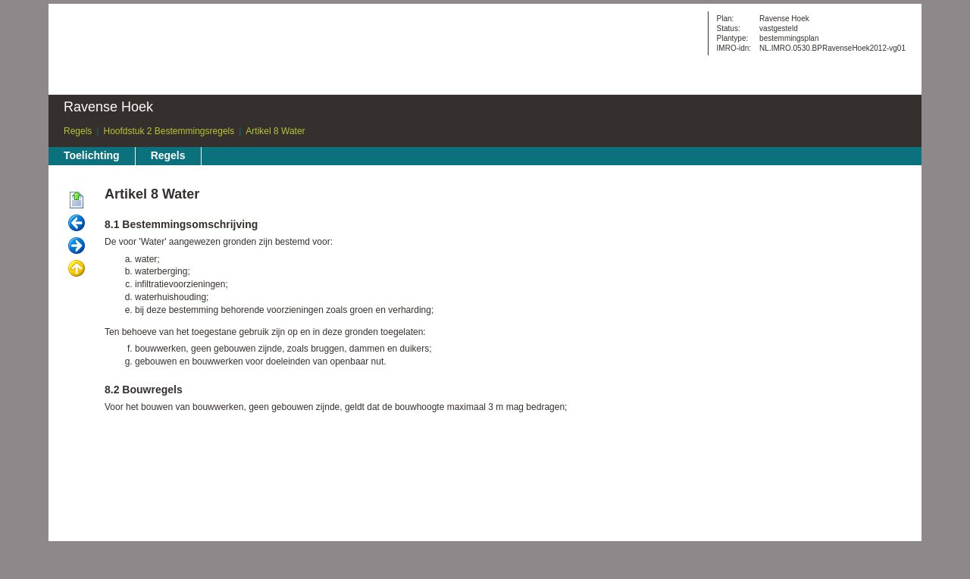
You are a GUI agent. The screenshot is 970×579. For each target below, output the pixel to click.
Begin (76, 201)
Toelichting (92, 155)
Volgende (76, 246)
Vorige (76, 223)
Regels (78, 131)
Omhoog (76, 269)
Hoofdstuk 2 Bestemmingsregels (168, 131)
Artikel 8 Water (275, 131)
